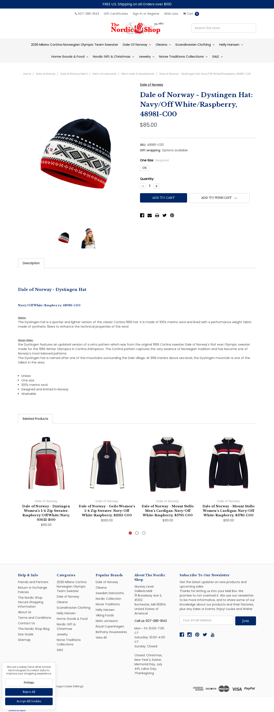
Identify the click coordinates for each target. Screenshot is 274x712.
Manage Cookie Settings (67, 686)
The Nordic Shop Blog (33, 629)
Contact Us (26, 623)
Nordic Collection (108, 599)
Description (31, 263)
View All (101, 637)
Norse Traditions (108, 604)
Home (27, 74)
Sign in (137, 14)
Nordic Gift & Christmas (113, 56)
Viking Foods (105, 615)
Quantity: (147, 179)
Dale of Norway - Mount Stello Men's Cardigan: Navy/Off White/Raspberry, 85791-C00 (168, 510)
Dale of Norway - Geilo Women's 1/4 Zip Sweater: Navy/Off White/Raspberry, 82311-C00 (107, 510)
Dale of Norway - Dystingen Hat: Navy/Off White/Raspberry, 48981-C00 (205, 74)
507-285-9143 (87, 14)
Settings (29, 682)
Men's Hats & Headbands (137, 74)
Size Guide (25, 634)
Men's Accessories (104, 74)
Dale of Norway (137, 44)
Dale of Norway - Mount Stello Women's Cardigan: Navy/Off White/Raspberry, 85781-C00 (229, 510)
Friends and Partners (33, 582)
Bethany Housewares (111, 632)
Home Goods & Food (69, 56)
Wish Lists (171, 14)
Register (153, 14)
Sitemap (24, 640)
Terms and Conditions (34, 618)
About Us (24, 612)
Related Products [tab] (35, 419)
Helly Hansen (231, 44)
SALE (217, 56)
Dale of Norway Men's (74, 74)
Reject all (29, 691)
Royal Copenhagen (110, 626)
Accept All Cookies (28, 701)
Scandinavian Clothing (194, 44)
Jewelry (146, 56)
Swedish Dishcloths (110, 593)
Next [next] (256, 489)
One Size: (154, 160)
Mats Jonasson (107, 621)
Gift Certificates (116, 14)
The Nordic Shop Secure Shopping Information (30, 602)
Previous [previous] (18, 489)
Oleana (163, 44)
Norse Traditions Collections (183, 56)
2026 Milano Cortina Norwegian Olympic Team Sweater (74, 44)
